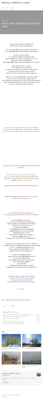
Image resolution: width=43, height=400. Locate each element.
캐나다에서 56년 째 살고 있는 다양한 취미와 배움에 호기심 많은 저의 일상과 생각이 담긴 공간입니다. (19, 379)
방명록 (12, 8)
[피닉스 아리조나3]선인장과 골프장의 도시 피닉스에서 (14, 316)
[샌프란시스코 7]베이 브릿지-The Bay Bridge (12, 321)
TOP (40, 395)
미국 (9, 312)
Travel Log (5, 312)
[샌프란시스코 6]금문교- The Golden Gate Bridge (13, 323)
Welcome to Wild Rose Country (16, 3)
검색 (37, 3)
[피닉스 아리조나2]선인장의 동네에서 (11, 318)
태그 (7, 8)
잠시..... (4, 319)
